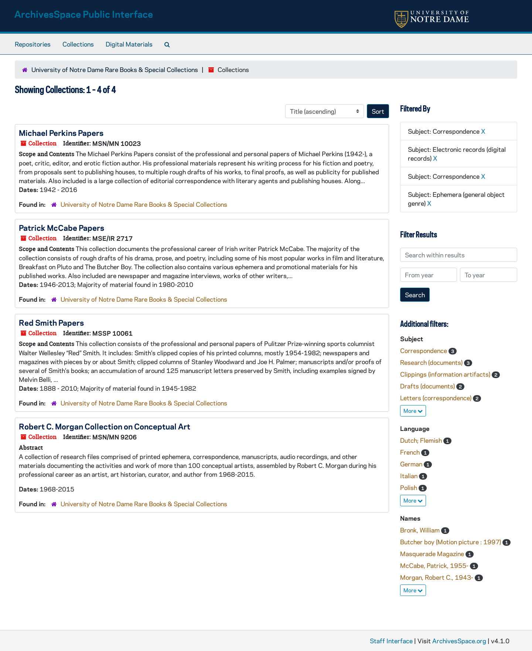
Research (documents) (432, 362)
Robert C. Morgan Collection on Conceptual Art (104, 426)
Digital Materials (129, 44)
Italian (409, 476)
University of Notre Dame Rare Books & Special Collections (114, 69)
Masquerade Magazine (433, 553)
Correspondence (424, 350)
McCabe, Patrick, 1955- (435, 565)
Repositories (33, 44)
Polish (409, 487)
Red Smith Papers (51, 322)
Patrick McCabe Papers (61, 227)
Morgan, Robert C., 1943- (437, 577)
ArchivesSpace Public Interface (83, 14)
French (410, 452)
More (413, 410)
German (412, 464)
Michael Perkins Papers (61, 132)
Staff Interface (391, 641)
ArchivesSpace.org (459, 641)
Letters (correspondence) (436, 398)
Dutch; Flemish (421, 440)
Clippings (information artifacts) (446, 374)
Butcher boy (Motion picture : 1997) (451, 542)
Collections (78, 44)
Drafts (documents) (428, 386)
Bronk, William (420, 530)
